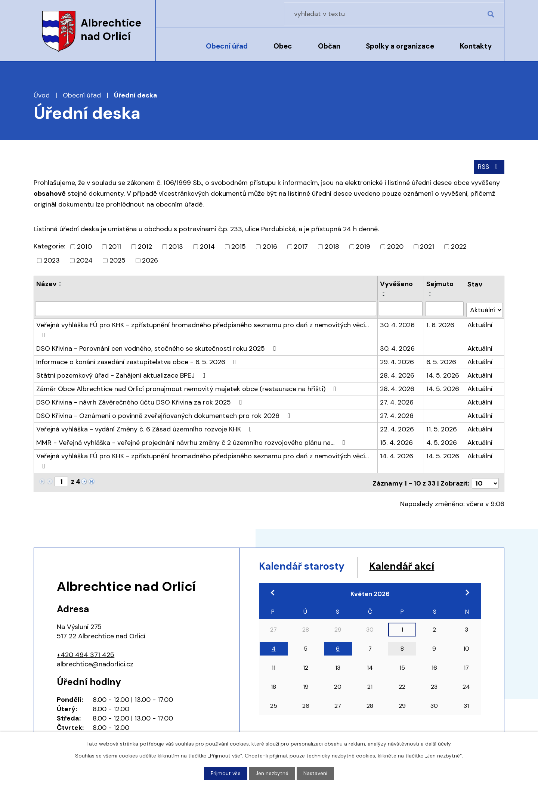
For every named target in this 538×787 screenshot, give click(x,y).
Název (46, 283)
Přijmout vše (226, 773)
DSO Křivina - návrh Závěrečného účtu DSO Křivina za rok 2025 (140, 400)
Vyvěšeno (396, 283)
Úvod (174, 51)
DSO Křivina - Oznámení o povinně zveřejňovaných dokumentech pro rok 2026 (164, 413)
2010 (84, 246)
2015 (238, 246)
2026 (150, 259)
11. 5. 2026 (442, 427)
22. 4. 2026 (397, 427)
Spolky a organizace (400, 46)
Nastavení (316, 773)
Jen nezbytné (272, 773)
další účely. (438, 743)
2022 (459, 246)
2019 (363, 246)
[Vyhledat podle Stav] (485, 308)
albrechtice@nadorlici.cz (95, 660)
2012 (145, 246)
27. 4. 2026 (397, 400)
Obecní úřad (227, 46)
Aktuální (480, 323)
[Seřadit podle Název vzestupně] (60, 282)
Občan (329, 46)
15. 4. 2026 (396, 440)
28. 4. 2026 (397, 373)
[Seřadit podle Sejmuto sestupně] (431, 295)
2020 (395, 246)
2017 (301, 246)
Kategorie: (49, 245)
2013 (175, 246)
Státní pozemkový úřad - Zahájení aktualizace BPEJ (122, 373)
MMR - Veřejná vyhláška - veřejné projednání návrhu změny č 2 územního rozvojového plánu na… (192, 440)
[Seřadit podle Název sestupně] (60, 284)
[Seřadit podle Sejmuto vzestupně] (431, 292)
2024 (84, 259)
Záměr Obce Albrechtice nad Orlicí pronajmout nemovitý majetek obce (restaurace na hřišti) (187, 386)
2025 (117, 259)
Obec (282, 46)
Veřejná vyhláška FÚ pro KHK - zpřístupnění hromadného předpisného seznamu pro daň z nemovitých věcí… (202, 328)
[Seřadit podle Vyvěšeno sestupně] (384, 295)
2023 (52, 259)
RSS (488, 166)
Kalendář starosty (308, 564)
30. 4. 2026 (397, 323)
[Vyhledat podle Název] (206, 308)
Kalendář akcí (419, 564)
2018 (332, 246)
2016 (270, 246)
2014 (207, 246)
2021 (427, 246)
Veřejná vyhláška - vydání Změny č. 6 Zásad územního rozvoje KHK (145, 427)
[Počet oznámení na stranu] (485, 480)
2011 (114, 246)
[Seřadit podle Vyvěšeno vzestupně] (384, 292)
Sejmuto (440, 283)
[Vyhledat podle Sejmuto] (445, 308)
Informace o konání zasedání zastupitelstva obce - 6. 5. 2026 (137, 360)
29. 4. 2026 (397, 360)
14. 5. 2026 (443, 373)
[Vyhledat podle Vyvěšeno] (401, 308)
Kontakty (476, 46)
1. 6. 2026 (441, 323)
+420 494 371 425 (85, 651)
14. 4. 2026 (397, 454)
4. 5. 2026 (442, 440)
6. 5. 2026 (442, 360)
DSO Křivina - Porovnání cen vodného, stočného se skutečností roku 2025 (157, 346)
